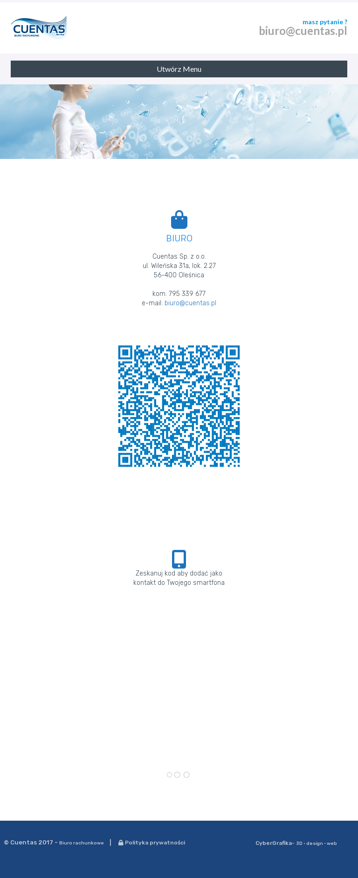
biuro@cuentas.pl (303, 30)
